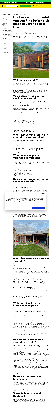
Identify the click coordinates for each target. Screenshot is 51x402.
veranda (17, 83)
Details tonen (41, 205)
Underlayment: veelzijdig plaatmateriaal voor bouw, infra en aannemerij (7, 51)
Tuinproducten (4, 24)
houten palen (16, 328)
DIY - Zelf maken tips (5, 19)
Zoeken (17, 6)
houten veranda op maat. (31, 390)
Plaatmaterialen (4, 23)
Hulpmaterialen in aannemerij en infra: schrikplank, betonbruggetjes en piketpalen (6, 46)
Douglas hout (22, 315)
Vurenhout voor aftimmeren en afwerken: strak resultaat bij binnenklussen (7, 31)
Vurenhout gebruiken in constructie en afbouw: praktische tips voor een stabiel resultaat (7, 40)
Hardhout (3, 22)
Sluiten (46, 0)
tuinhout (17, 267)
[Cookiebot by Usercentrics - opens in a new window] (41, 193)
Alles (3, 18)
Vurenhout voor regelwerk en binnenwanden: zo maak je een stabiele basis (7, 35)
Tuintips (3, 25)
